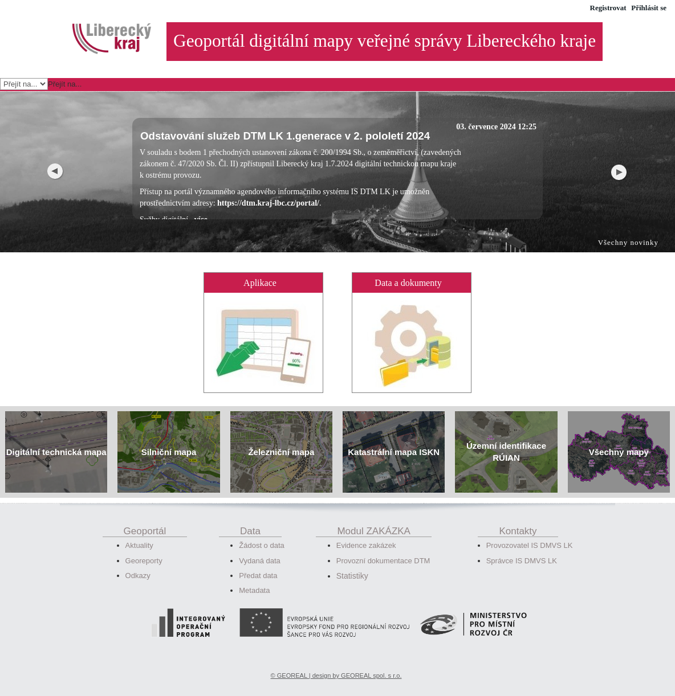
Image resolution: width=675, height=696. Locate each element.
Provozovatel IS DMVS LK (529, 532)
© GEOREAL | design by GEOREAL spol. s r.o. (336, 662)
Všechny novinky (628, 229)
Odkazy (138, 562)
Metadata (254, 577)
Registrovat (608, 7)
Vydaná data (259, 547)
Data (250, 518)
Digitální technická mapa (56, 439)
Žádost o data (261, 532)
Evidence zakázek (366, 532)
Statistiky (352, 562)
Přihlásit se (648, 7)
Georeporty (143, 547)
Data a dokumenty (408, 270)
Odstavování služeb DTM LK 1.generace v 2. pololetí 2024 (285, 123)
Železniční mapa (281, 439)
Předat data (258, 562)
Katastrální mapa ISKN (394, 439)
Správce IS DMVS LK (521, 547)
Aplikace (259, 270)
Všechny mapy (619, 439)
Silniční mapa (169, 439)
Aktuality (139, 532)
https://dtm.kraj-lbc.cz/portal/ (268, 190)
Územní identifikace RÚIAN (506, 438)
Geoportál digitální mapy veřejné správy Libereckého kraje (384, 41)
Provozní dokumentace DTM (383, 547)
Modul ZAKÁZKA (373, 518)
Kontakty (517, 518)
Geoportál (145, 518)
